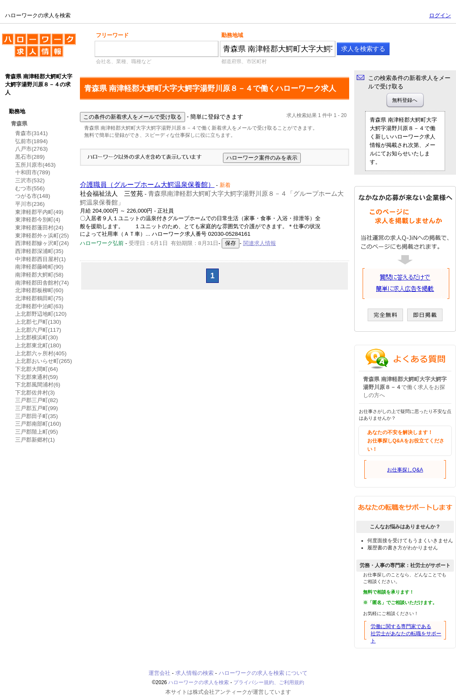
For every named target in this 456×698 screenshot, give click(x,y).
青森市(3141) (31, 133)
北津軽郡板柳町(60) (39, 290)
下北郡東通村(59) (36, 377)
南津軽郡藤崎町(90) (39, 267)
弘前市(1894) (31, 141)
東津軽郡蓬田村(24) (39, 227)
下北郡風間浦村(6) (37, 384)
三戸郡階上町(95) (36, 432)
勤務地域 (232, 35)
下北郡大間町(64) (36, 369)
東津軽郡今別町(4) (37, 219)
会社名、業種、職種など (123, 61)
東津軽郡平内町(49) (39, 212)
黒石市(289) (30, 157)
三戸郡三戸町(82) (36, 400)
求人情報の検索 (194, 673)
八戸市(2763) (31, 149)
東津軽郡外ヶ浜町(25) (42, 235)
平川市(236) (30, 204)
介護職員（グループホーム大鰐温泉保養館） (147, 184)
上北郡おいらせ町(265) (43, 361)
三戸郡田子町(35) (36, 416)
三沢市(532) (30, 180)
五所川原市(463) (35, 165)
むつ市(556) (30, 188)
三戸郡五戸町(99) (36, 408)
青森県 (19, 123)
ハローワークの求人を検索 (39, 49)
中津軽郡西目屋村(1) (40, 259)
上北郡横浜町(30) (36, 337)
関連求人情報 (259, 243)
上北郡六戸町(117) (38, 330)
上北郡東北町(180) (38, 345)
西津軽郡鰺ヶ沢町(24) (42, 243)
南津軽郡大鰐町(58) (39, 275)
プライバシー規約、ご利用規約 (268, 682)
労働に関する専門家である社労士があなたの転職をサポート (406, 633)
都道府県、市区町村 (244, 61)
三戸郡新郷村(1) (35, 440)
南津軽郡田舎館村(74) (42, 283)
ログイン (440, 15)
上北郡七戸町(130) (38, 322)
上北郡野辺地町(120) (40, 314)
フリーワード (112, 35)
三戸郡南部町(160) (38, 424)
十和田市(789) (32, 172)
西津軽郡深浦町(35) (39, 251)
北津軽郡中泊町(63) (39, 306)
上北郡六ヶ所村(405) (40, 353)
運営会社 (159, 673)
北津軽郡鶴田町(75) (39, 298)
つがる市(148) (32, 196)
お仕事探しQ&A (405, 470)
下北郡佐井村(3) (35, 392)
